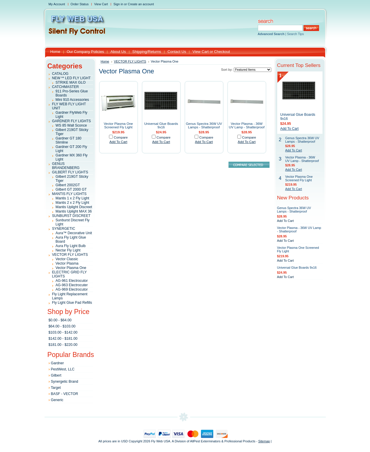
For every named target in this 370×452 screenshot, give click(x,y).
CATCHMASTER (65, 87)
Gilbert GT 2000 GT (71, 189)
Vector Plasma (67, 263)
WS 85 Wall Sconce (71, 125)
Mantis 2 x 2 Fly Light (72, 203)
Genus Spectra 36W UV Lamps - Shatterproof (204, 125)
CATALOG (60, 74)
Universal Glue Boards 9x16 (161, 125)
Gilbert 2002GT (68, 185)
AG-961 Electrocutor (72, 281)
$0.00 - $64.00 (60, 320)
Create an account (141, 4)
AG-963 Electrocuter (72, 285)
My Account (57, 4)
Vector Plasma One (71, 268)
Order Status (80, 4)
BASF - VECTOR (64, 394)
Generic (57, 400)
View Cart (101, 4)
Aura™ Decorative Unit (74, 233)
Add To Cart (118, 142)
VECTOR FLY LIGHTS (70, 255)
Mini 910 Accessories (72, 100)
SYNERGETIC (63, 229)
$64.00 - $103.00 (62, 326)
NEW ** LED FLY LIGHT (71, 78)
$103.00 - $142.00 (63, 332)
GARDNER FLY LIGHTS (71, 121)
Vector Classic (67, 259)
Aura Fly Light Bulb (71, 246)
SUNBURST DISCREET (71, 216)
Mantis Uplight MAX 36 (74, 211)
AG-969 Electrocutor (72, 289)
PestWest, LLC (63, 369)
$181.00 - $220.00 (63, 345)
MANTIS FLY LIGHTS (69, 194)
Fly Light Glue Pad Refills (72, 303)
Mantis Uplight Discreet (74, 207)
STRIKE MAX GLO (71, 82)
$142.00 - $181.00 (63, 339)
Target (56, 388)
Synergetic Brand (64, 381)
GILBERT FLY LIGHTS (70, 172)
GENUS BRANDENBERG (66, 166)
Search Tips (295, 34)
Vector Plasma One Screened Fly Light (118, 125)
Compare (121, 137)
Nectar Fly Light (68, 250)
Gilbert (56, 375)
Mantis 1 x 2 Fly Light (72, 198)
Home (105, 61)
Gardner (57, 363)
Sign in (118, 4)
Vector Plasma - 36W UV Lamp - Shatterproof (247, 125)
